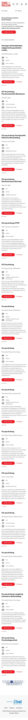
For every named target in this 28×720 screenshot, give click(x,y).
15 (12, 684)
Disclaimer (11, 707)
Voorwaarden (19, 707)
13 (7, 684)
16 (15, 684)
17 (17, 684)
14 (10, 684)
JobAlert (21, 4)
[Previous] (4, 682)
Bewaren (20, 81)
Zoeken (4, 10)
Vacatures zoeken (13, 4)
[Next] (21, 684)
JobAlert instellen (8, 32)
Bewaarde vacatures (17, 4)
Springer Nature (14, 713)
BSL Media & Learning (10, 711)
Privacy (6, 707)
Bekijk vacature (8, 81)
